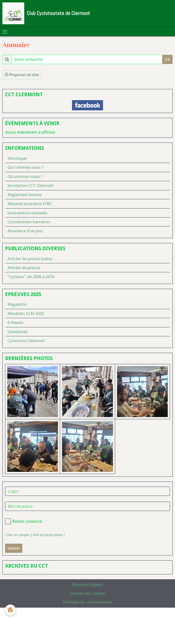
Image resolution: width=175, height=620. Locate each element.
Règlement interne (24, 194)
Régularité (17, 304)
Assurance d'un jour (25, 230)
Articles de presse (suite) (30, 258)
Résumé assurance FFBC (30, 203)
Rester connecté (23, 521)
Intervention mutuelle (27, 212)
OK (167, 59)
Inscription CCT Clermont (31, 185)
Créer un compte (17, 535)
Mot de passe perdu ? (49, 535)
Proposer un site (22, 74)
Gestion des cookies (87, 593)
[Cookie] (10, 609)
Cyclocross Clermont (26, 340)
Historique (17, 158)
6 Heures (16, 322)
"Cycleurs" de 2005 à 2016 (31, 276)
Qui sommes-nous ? (26, 167)
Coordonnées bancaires (29, 221)
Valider (14, 548)
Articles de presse (24, 267)
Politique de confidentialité (87, 602)
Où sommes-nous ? (25, 176)
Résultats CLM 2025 (26, 313)
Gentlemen (18, 331)
